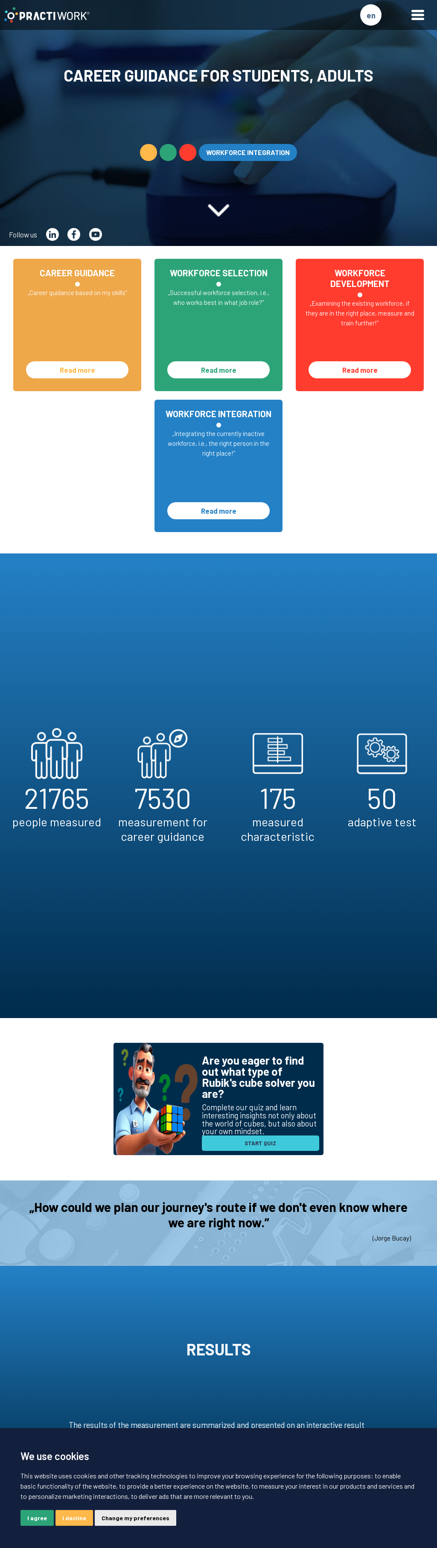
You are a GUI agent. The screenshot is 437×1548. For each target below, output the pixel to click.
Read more (77, 370)
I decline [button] (74, 1518)
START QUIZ (260, 1143)
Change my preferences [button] (135, 1518)
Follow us (23, 234)
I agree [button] (37, 1518)
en (371, 15)
